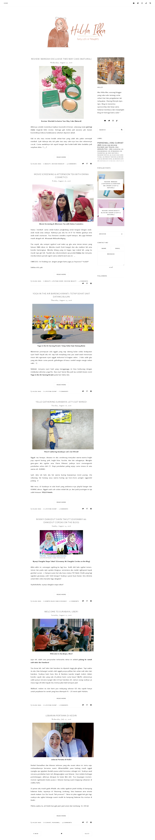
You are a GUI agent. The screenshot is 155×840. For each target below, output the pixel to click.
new (35, 833)
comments (71, 164)
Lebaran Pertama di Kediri (61, 715)
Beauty (48, 164)
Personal (56, 822)
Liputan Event (57, 281)
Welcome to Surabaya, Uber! (61, 611)
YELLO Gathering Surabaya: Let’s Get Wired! (61, 402)
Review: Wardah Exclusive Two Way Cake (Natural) (61, 59)
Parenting (117, 149)
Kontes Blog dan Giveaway (56, 601)
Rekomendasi (102, 151)
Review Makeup (58, 164)
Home (6, 3)
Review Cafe (119, 158)
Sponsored (115, 151)
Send (111, 267)
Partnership (104, 160)
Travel (111, 147)
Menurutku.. (103, 149)
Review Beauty (70, 281)
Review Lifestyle (116, 160)
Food (104, 145)
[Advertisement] (30, 15)
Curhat (48, 822)
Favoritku (101, 153)
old (87, 833)
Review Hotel (107, 158)
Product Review (110, 157)
